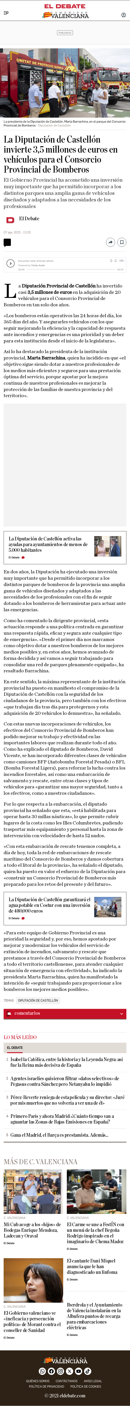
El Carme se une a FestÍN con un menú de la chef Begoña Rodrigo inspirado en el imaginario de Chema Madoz (95, 1233)
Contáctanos (66, 1381)
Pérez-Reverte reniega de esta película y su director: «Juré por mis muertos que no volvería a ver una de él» (67, 1100)
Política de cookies (85, 1387)
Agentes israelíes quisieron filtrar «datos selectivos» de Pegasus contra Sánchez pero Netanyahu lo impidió (64, 1081)
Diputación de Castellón (38, 1001)
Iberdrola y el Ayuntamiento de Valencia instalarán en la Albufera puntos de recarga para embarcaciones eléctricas (94, 1316)
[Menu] (4, 8)
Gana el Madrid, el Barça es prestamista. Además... (59, 1135)
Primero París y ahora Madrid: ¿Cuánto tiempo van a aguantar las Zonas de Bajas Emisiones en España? (62, 1119)
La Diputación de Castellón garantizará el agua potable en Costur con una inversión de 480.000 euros (49, 905)
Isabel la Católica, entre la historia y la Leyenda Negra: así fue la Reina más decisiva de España (66, 1062)
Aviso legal (93, 1381)
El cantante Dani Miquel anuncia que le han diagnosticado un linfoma (92, 1266)
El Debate (29, 218)
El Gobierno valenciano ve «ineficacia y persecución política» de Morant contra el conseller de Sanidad (32, 1322)
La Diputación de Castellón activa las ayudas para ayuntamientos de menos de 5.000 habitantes (48, 544)
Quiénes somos (37, 1381)
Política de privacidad (46, 1387)
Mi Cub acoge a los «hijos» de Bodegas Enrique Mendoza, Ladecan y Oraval (32, 1230)
